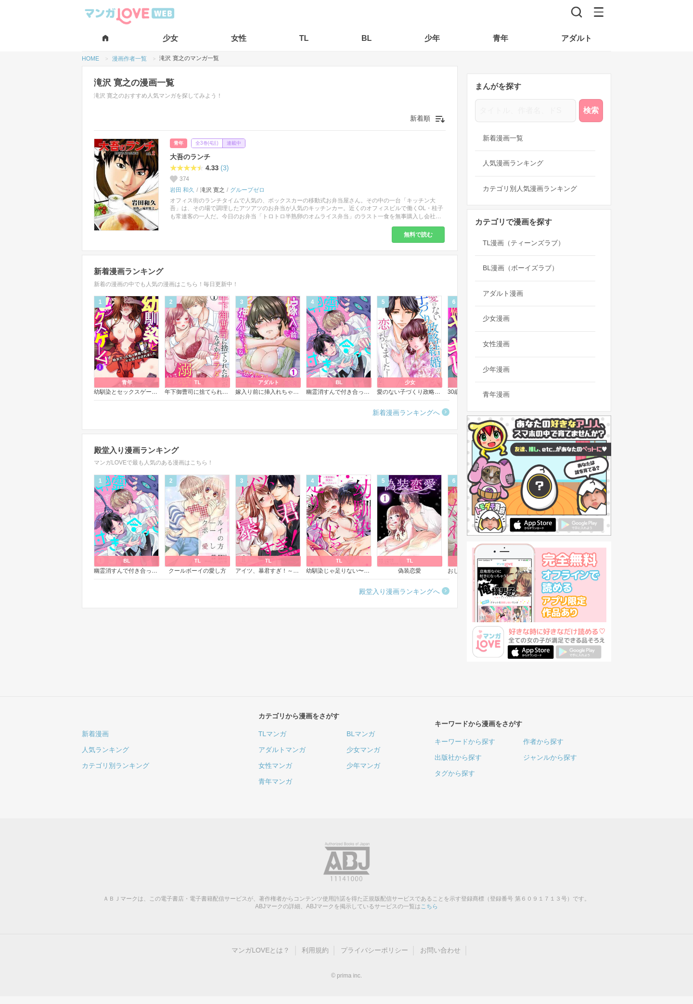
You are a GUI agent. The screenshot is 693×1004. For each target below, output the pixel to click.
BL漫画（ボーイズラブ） (520, 268)
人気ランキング (105, 749)
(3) (224, 168)
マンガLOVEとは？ (260, 950)
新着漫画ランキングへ (406, 412)
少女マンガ (363, 749)
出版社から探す (458, 757)
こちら (429, 906)
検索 (591, 110)
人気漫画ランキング (513, 163)
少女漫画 (496, 318)
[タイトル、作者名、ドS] (525, 110)
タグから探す (455, 773)
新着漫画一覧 (503, 138)
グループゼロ (247, 190)
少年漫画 (496, 369)
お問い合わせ (440, 950)
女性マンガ (275, 765)
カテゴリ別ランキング (115, 765)
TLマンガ (272, 734)
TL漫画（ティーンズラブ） (524, 243)
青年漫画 (496, 394)
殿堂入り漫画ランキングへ (399, 591)
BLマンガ (360, 734)
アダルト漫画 (503, 293)
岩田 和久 (182, 190)
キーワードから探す (465, 741)
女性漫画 (496, 344)
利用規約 (315, 950)
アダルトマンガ (282, 749)
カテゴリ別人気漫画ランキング (530, 188)
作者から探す (543, 741)
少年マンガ (363, 765)
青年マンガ (275, 781)
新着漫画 (95, 734)
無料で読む (418, 234)
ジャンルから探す (550, 757)
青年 (178, 143)
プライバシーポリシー (374, 950)
